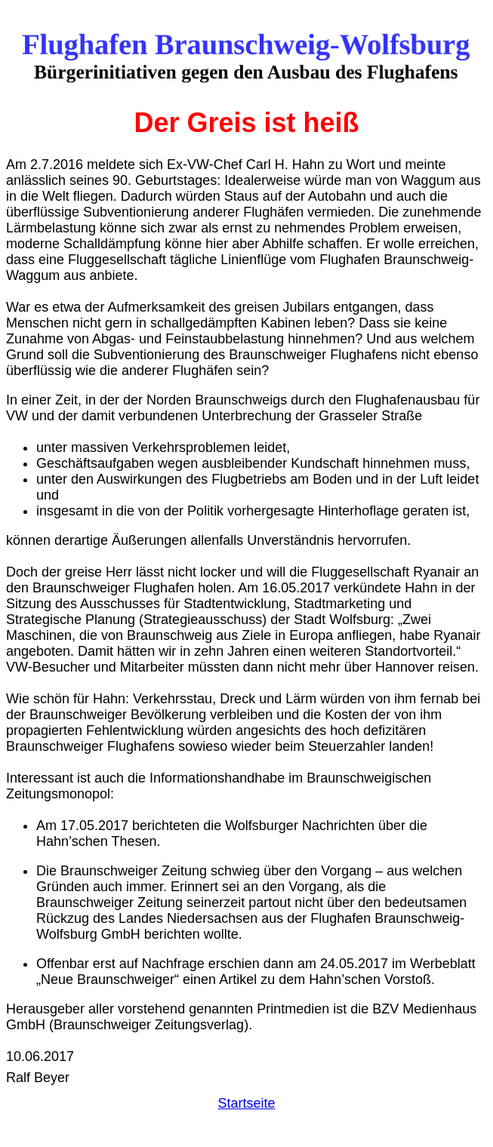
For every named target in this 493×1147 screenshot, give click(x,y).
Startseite (246, 1103)
